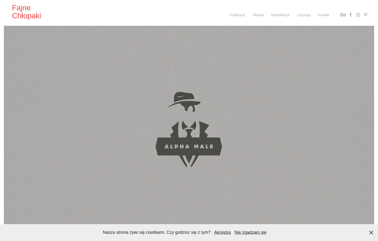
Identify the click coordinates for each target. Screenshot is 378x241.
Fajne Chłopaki (26, 12)
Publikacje (237, 15)
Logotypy (304, 15)
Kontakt (323, 15)
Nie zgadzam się (251, 232)
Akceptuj (222, 232)
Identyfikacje (280, 15)
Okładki (258, 15)
